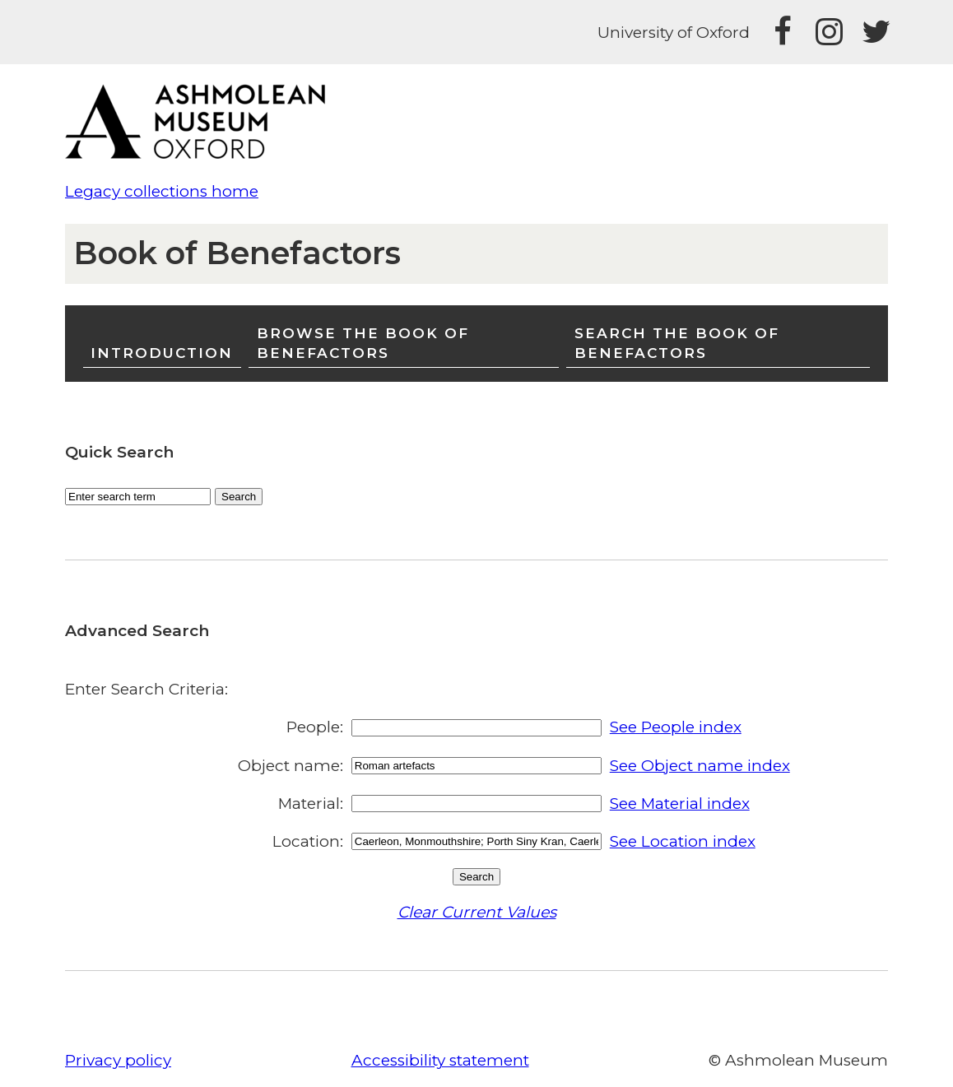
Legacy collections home (161, 191)
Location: (307, 841)
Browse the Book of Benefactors (363, 342)
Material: (310, 803)
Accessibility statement (440, 1060)
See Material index (680, 803)
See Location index (682, 841)
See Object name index (700, 765)
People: (314, 727)
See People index (675, 727)
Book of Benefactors (237, 253)
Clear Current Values (476, 912)
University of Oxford (673, 32)
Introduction (162, 352)
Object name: (290, 765)
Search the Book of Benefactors (676, 342)
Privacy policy (118, 1060)
